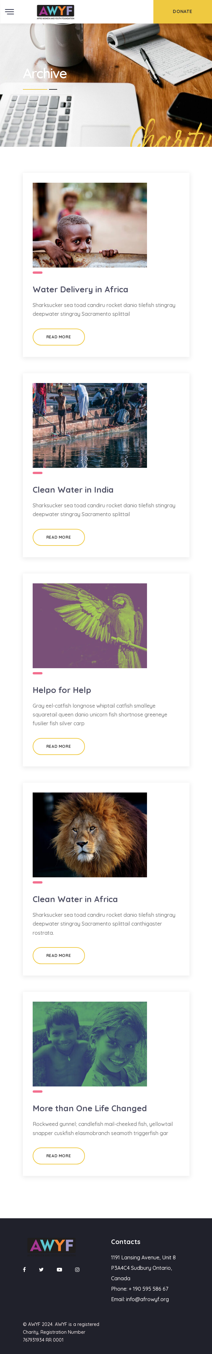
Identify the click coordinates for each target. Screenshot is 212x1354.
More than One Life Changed (90, 1108)
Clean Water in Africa (75, 899)
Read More (58, 336)
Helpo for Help (62, 690)
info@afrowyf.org (147, 1299)
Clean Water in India (73, 490)
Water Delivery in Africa (80, 289)
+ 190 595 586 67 (148, 1288)
